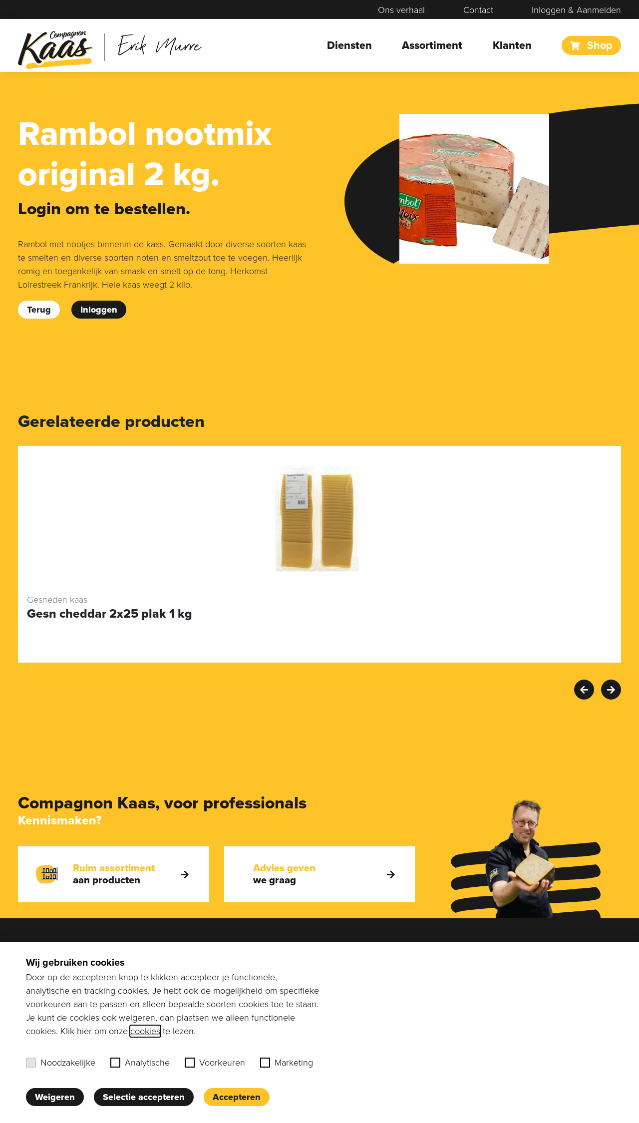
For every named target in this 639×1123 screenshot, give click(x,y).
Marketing (286, 1062)
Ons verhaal (401, 9)
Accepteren (237, 1097)
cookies (145, 1031)
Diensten (349, 45)
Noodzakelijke (60, 1062)
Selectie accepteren (144, 1097)
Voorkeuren (215, 1062)
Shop (591, 45)
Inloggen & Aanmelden (576, 9)
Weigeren (55, 1097)
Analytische (140, 1062)
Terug (39, 309)
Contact (478, 9)
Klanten (512, 45)
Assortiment (432, 45)
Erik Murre (159, 44)
